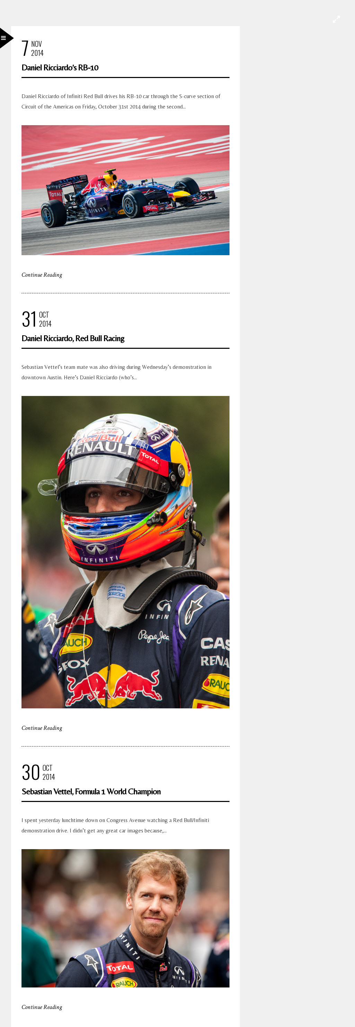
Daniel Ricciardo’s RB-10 (59, 67)
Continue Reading (41, 275)
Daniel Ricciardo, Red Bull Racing (72, 338)
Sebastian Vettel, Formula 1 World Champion (91, 791)
